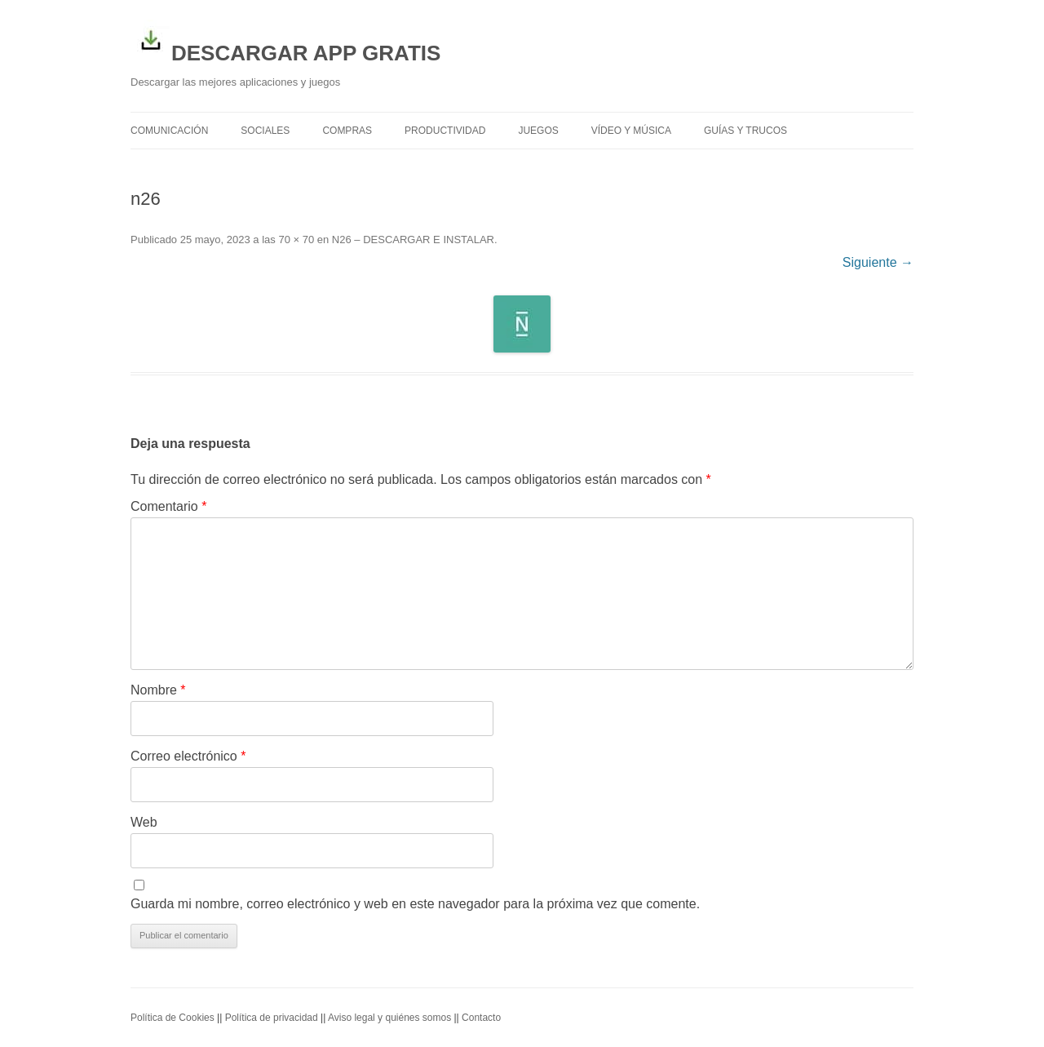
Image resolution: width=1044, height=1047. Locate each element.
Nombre (158, 690)
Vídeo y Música (631, 130)
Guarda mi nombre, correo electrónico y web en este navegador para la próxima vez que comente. (415, 904)
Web (143, 822)
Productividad (445, 130)
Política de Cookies (172, 1017)
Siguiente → (878, 262)
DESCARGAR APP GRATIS (285, 42)
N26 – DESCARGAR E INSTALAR (413, 239)
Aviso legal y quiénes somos (389, 1017)
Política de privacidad (271, 1017)
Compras (347, 130)
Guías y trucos (745, 130)
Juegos (538, 130)
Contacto (481, 1017)
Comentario (168, 506)
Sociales (265, 130)
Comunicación (169, 130)
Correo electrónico (188, 756)
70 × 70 (296, 239)
